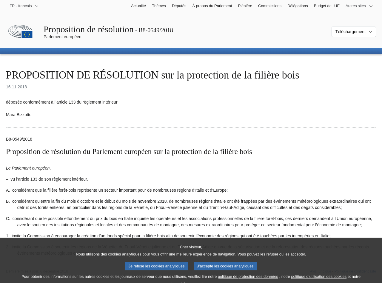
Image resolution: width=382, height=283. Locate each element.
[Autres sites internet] (359, 6)
